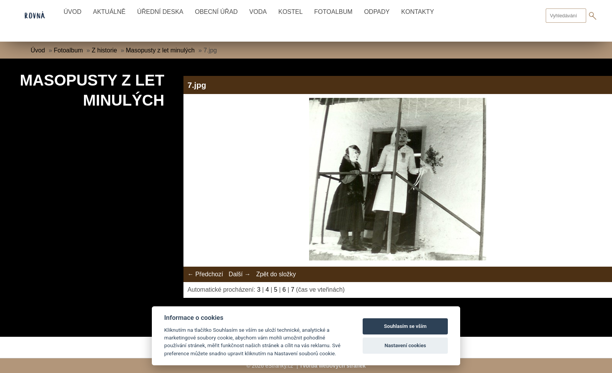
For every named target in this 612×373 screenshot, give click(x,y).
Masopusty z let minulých (160, 50)
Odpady (377, 11)
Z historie (104, 50)
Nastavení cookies (405, 345)
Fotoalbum (333, 11)
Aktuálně (109, 11)
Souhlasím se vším (405, 326)
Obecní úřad (216, 11)
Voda (258, 11)
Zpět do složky (276, 274)
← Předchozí (205, 274)
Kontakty (417, 11)
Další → (240, 274)
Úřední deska (160, 11)
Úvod (72, 11)
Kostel (290, 11)
